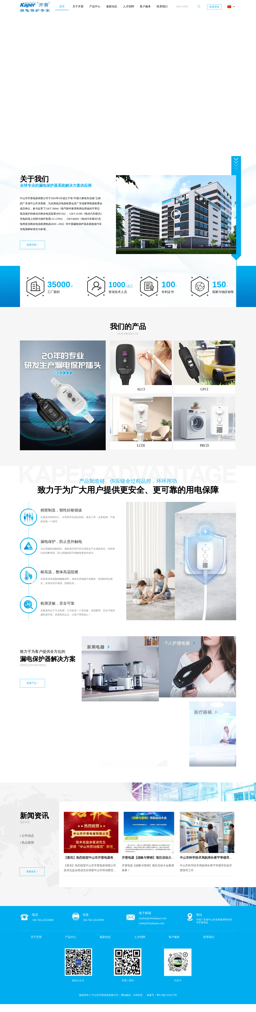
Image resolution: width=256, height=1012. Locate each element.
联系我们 (208, 936)
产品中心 (70, 936)
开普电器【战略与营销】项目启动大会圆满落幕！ (156, 857)
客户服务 (174, 936)
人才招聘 (139, 936)
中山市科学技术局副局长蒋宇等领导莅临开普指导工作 (217, 857)
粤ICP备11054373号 (166, 995)
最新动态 (105, 936)
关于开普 (36, 936)
